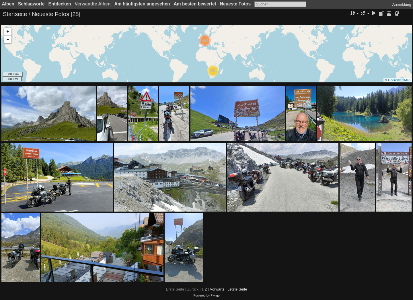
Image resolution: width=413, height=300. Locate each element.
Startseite (15, 14)
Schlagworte (31, 3)
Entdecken (59, 3)
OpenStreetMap (399, 80)
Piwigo (215, 295)
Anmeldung (401, 4)
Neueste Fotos (235, 3)
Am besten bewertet (195, 3)
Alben (8, 3)
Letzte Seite (237, 289)
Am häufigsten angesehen (142, 3)
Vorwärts (217, 289)
